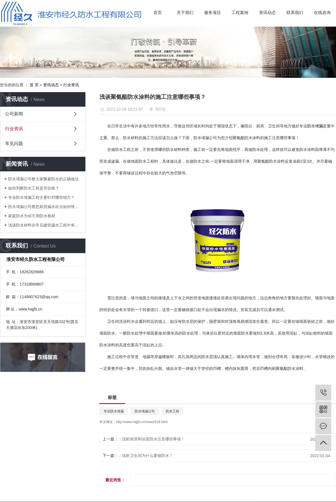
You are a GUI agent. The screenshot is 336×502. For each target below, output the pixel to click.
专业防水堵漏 (114, 411)
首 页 (34, 85)
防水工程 (172, 411)
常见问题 (14, 143)
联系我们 (294, 12)
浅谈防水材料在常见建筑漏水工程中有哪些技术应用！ (44, 225)
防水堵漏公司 (145, 411)
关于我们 (185, 12)
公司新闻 (14, 113)
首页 (157, 12)
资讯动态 (267, 12)
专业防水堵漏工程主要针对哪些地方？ (41, 197)
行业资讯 (71, 85)
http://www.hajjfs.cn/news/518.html (141, 422)
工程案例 (240, 12)
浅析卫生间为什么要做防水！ (147, 455)
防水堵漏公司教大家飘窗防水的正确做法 (43, 179)
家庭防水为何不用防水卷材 (31, 216)
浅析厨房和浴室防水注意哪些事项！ (153, 439)
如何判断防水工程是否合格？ (33, 188)
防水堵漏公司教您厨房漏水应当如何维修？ (44, 206)
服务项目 (212, 12)
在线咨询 (322, 12)
